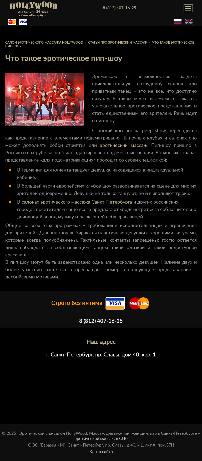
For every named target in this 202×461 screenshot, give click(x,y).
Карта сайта (101, 452)
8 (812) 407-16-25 (119, 8)
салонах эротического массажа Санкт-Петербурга (77, 202)
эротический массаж (123, 145)
